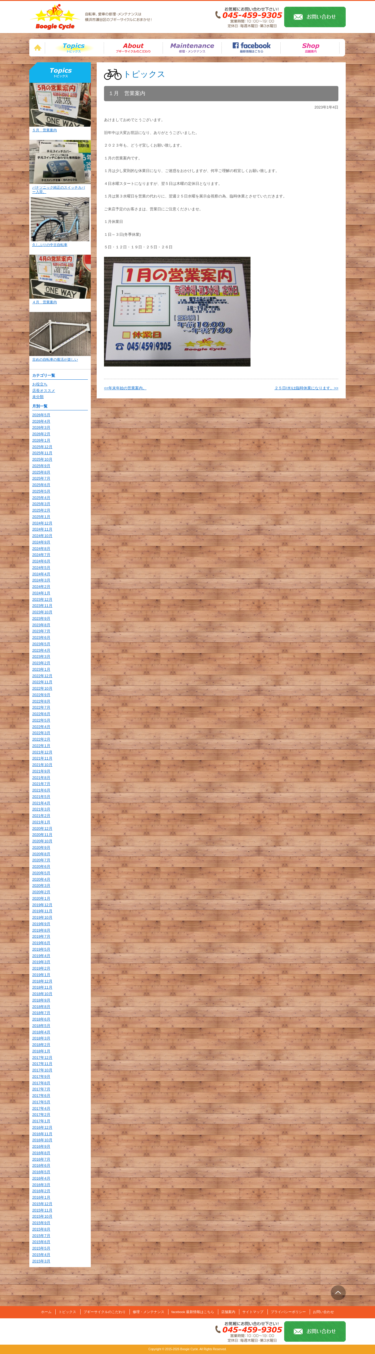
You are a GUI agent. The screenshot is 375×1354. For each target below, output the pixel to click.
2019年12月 (42, 905)
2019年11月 (42, 911)
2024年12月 (42, 523)
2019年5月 (41, 949)
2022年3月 (41, 733)
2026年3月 (41, 427)
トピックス (74, 47)
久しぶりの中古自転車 (49, 245)
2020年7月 (41, 860)
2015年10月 (42, 1216)
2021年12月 (42, 752)
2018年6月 (41, 1019)
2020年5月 (41, 873)
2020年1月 (41, 898)
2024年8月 (41, 548)
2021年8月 (41, 777)
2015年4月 (41, 1255)
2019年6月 (41, 943)
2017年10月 (42, 1070)
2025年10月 (42, 459)
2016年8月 (41, 1153)
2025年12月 (42, 447)
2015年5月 (41, 1248)
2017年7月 (41, 1089)
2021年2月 (41, 815)
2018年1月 (41, 1051)
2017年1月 (41, 1121)
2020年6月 (41, 866)
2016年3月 (41, 1185)
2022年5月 (41, 720)
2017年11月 (42, 1063)
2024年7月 (41, 555)
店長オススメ (43, 390)
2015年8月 (41, 1229)
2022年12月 (42, 676)
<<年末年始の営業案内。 (125, 388)
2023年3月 (41, 656)
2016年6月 (41, 1165)
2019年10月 (42, 917)
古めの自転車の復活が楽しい (55, 359)
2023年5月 (41, 644)
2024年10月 (42, 536)
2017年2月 (41, 1114)
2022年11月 (42, 682)
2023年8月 (41, 625)
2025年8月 (41, 472)
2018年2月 (41, 1044)
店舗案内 (228, 1312)
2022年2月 (41, 739)
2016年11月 (42, 1134)
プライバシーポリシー (288, 1312)
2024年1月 (41, 593)
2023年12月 (42, 599)
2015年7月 (41, 1235)
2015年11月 (42, 1210)
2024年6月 (41, 561)
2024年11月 (42, 529)
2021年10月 (42, 765)
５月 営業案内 (44, 130)
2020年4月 (41, 879)
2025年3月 (41, 504)
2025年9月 (41, 466)
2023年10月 (42, 612)
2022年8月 (41, 701)
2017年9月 (41, 1076)
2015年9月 (41, 1223)
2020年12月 (42, 828)
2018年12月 (42, 981)
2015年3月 (41, 1261)
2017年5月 (41, 1102)
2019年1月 (41, 975)
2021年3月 (41, 809)
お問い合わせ (323, 1312)
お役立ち (39, 384)
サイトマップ (252, 1312)
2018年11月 (42, 987)
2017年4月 (41, 1108)
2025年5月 (41, 491)
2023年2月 (41, 663)
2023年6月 (41, 637)
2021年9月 (41, 771)
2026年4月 (41, 421)
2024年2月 (41, 586)
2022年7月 (41, 707)
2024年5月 (41, 567)
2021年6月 (41, 790)
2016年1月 (41, 1197)
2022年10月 (42, 688)
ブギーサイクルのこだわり (104, 1312)
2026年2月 (41, 434)
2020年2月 (41, 892)
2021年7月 (41, 784)
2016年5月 (41, 1172)
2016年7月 (41, 1159)
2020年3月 (41, 885)
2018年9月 (41, 1000)
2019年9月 (41, 924)
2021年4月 (41, 803)
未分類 (38, 397)
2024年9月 (41, 542)
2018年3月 (41, 1038)
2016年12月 (42, 1127)
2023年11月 (42, 605)
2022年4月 (41, 727)
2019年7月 (41, 936)
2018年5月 (41, 1025)
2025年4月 (41, 498)
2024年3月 (41, 580)
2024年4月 (41, 574)
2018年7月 (41, 1013)
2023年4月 (41, 650)
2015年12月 (42, 1204)
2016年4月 (41, 1178)
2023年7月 (41, 631)
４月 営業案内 (44, 302)
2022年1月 (41, 746)
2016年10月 (42, 1140)
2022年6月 (41, 714)
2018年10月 (42, 994)
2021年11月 (42, 758)
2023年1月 (41, 669)
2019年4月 (41, 956)
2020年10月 (42, 841)
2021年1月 (41, 822)
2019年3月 (41, 962)
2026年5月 (41, 415)
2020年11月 (42, 834)
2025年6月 (41, 485)
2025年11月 (42, 453)
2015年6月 (41, 1242)
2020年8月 (41, 854)
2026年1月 (41, 440)
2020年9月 (41, 847)
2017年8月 (41, 1083)
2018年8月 (41, 1006)
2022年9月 (41, 695)
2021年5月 (41, 796)
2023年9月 (41, 618)
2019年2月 (41, 968)
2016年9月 (41, 1146)
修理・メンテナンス (148, 1312)
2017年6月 (41, 1095)
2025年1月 (41, 517)
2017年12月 (42, 1057)
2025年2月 (41, 510)
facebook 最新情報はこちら (192, 1312)
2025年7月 (41, 478)
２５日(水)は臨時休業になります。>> (306, 388)
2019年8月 (41, 930)
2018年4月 (41, 1032)
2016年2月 (41, 1191)
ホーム (46, 1312)
